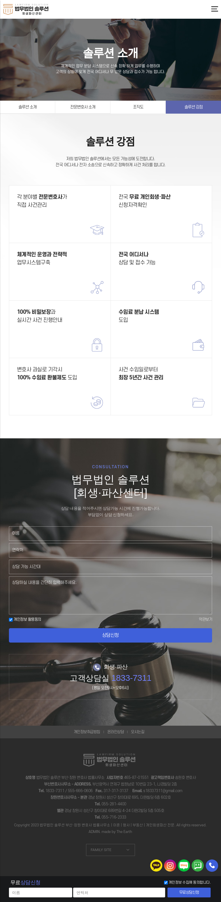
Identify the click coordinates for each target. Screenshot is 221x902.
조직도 (138, 107)
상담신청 (110, 635)
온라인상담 (115, 732)
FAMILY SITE (101, 850)
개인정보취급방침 (87, 732)
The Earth (124, 832)
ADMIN (94, 832)
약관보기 (205, 619)
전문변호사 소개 (82, 107)
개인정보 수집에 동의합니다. (190, 882)
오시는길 (137, 732)
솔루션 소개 (27, 107)
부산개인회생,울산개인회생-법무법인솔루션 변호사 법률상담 (26, 9)
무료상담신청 (189, 892)
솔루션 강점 (193, 107)
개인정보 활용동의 (25, 619)
